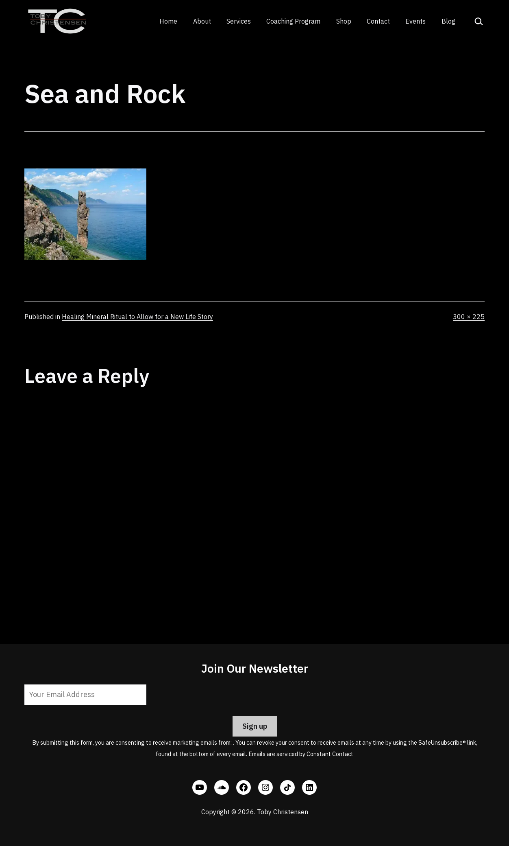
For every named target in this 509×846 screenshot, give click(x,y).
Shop (343, 21)
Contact (378, 21)
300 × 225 (469, 317)
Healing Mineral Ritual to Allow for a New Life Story (137, 317)
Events (415, 21)
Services (238, 21)
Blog (448, 21)
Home (168, 21)
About (202, 21)
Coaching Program (293, 21)
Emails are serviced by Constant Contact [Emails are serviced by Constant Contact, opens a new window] (300, 754)
